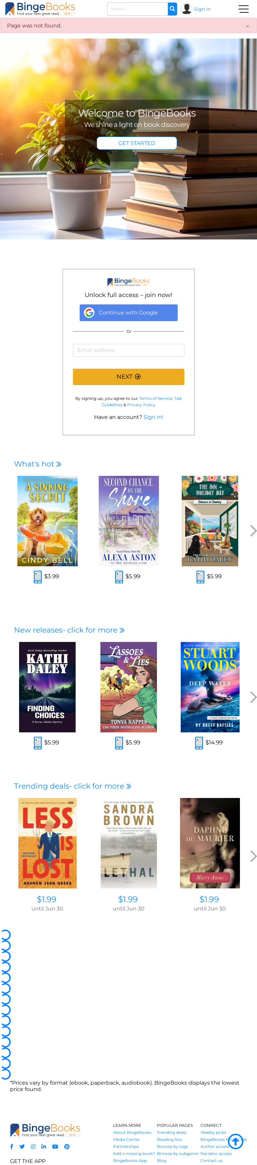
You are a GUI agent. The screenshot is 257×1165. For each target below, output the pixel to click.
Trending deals (171, 1132)
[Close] (248, 26)
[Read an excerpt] (38, 578)
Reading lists (169, 1139)
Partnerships (126, 1146)
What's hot (38, 463)
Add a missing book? (134, 1153)
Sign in (202, 9)
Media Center (126, 1139)
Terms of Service (155, 398)
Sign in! (153, 417)
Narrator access (216, 1153)
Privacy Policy (141, 404)
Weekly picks (213, 1132)
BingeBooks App (130, 1160)
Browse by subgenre (177, 1153)
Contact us (211, 1160)
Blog (161, 1160)
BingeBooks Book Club (223, 1139)
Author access (214, 1146)
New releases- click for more (69, 630)
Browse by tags (172, 1146)
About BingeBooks (132, 1132)
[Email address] (128, 350)
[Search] (172, 9)
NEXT (128, 376)
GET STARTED (136, 143)
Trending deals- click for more (73, 786)
